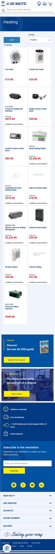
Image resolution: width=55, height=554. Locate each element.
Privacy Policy (36, 543)
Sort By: (32, 35)
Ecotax (22, 546)
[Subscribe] (14, 471)
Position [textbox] (33, 40)
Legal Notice (5, 543)
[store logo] (14, 3)
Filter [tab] (11, 40)
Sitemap (30, 546)
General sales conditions (20, 543)
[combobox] (27, 9)
